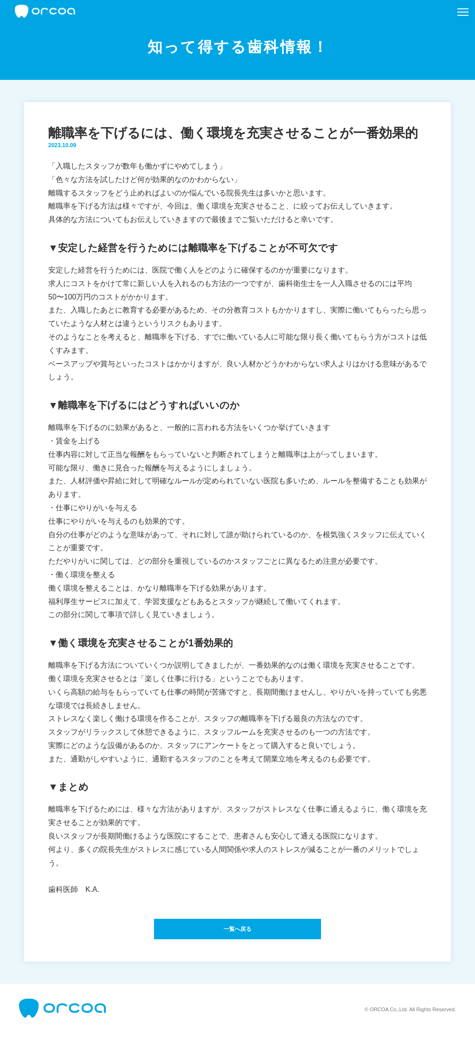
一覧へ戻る (237, 932)
